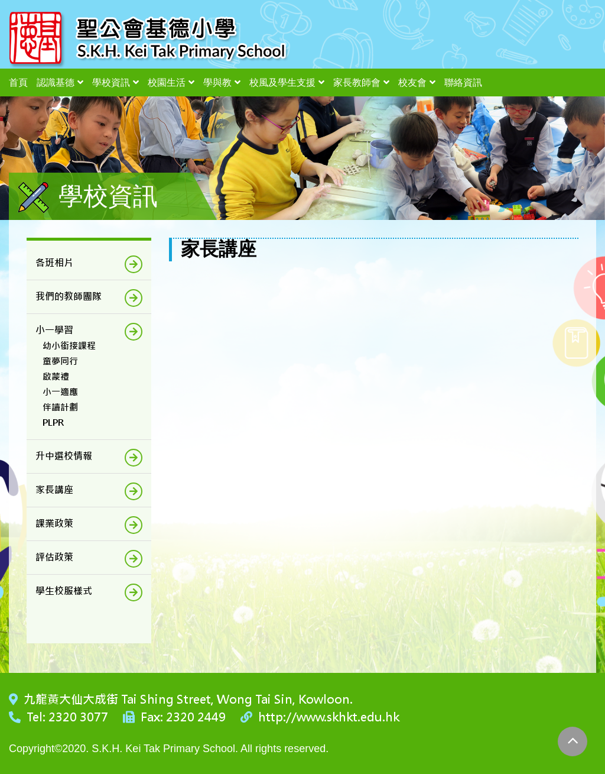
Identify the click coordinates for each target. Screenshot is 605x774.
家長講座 (54, 490)
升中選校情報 (63, 456)
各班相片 (54, 263)
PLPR (53, 422)
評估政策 (54, 557)
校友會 (412, 82)
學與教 (217, 82)
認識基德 (55, 82)
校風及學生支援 (282, 82)
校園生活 (167, 82)
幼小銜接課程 (69, 345)
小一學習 (54, 330)
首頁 (18, 82)
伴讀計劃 (60, 407)
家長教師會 (356, 82)
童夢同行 (60, 361)
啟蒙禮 (56, 376)
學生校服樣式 (63, 591)
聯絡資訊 (463, 82)
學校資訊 (111, 82)
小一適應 (60, 391)
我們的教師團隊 (68, 296)
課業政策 (54, 523)
